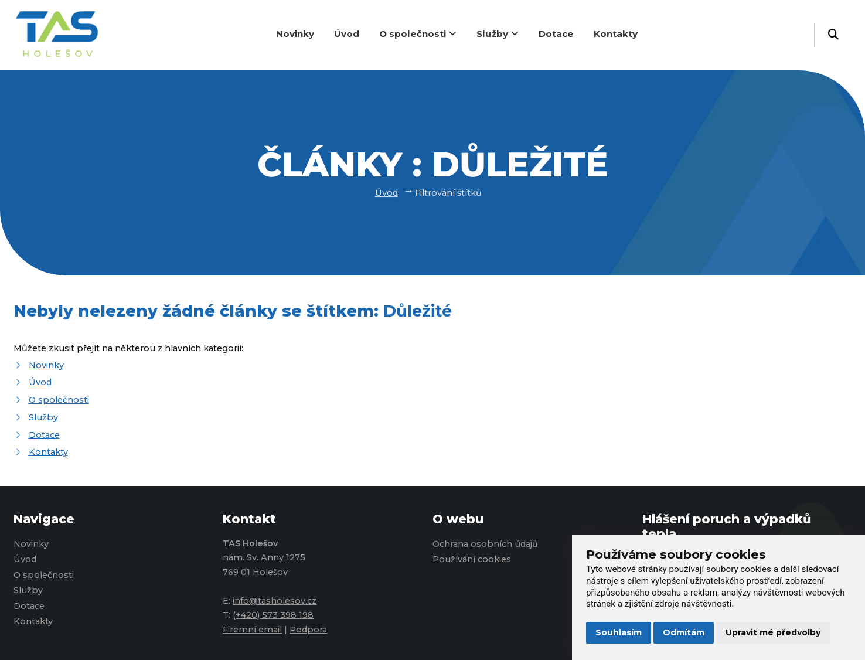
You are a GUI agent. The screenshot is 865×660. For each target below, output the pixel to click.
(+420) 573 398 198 (273, 615)
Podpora (308, 629)
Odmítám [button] (683, 632)
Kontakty (616, 33)
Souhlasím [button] (618, 632)
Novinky (295, 33)
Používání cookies (472, 559)
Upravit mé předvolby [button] (773, 632)
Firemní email (252, 629)
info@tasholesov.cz (274, 601)
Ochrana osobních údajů (485, 544)
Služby (497, 33)
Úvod (346, 33)
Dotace (556, 33)
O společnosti (418, 33)
